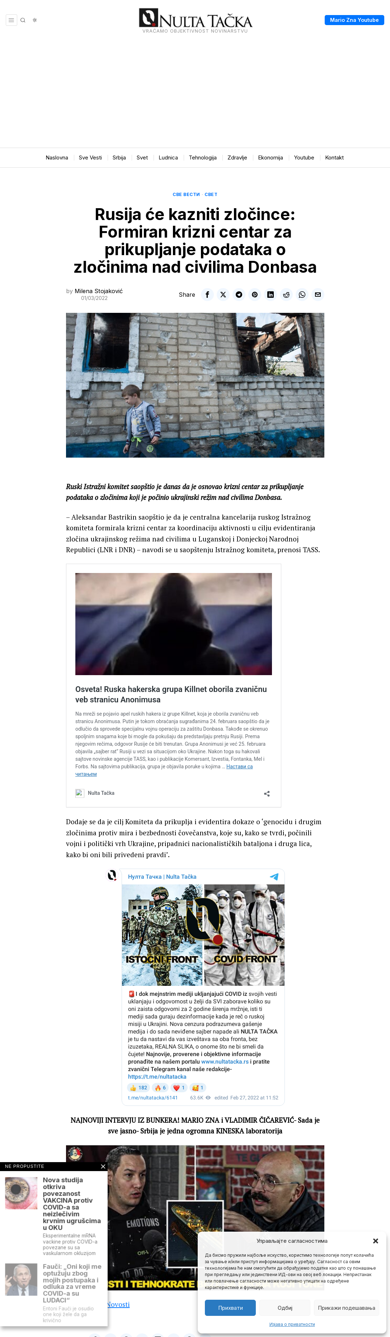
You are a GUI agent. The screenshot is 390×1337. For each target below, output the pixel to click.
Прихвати (230, 1307)
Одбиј (285, 1307)
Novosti (118, 1304)
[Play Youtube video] (195, 1217)
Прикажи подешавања (346, 1307)
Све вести (186, 194)
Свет (211, 194)
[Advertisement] (195, 94)
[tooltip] (207, 294)
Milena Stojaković (99, 291)
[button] (375, 1241)
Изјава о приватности (292, 1324)
